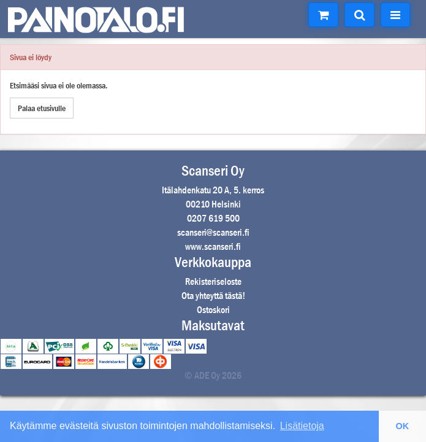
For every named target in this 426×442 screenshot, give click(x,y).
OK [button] (402, 426)
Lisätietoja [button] (302, 426)
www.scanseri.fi (213, 246)
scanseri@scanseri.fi (213, 232)
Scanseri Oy (213, 170)
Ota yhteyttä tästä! (213, 295)
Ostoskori (213, 309)
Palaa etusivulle (42, 108)
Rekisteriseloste (213, 281)
